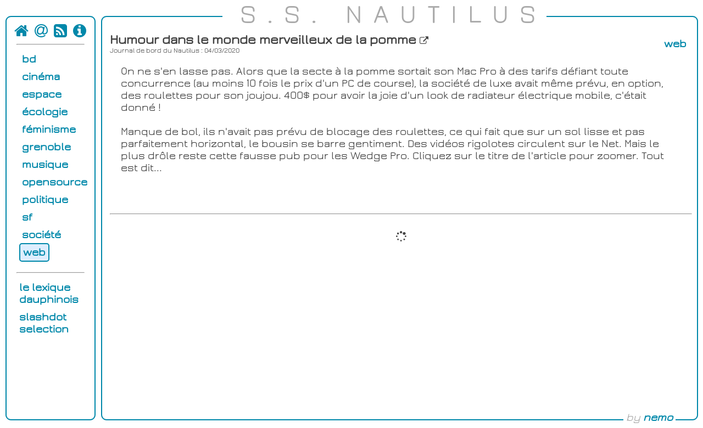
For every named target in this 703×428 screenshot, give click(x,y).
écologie (45, 111)
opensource (54, 182)
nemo (658, 417)
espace (42, 94)
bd (29, 59)
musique (45, 164)
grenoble (46, 147)
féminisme (49, 129)
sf (27, 217)
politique (45, 199)
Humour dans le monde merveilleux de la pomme (269, 40)
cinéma (41, 76)
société (41, 234)
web (34, 252)
